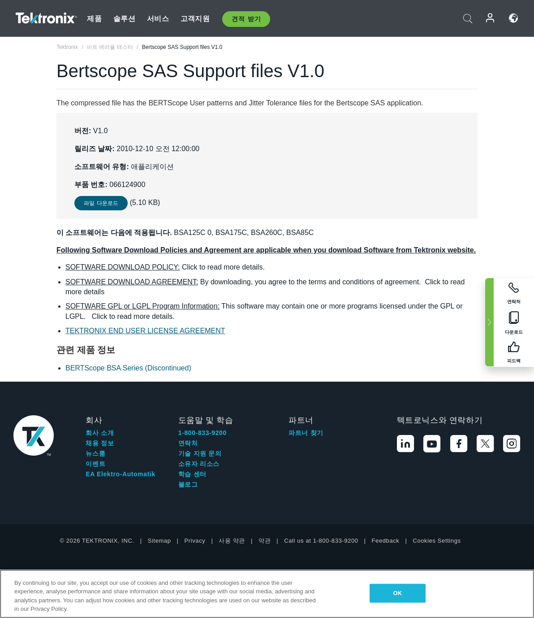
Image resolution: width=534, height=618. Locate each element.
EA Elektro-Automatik (120, 474)
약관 (264, 540)
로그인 (491, 18)
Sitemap (159, 540)
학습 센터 (192, 474)
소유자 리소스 (199, 463)
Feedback (386, 540)
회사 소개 (100, 432)
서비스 (157, 18)
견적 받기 (246, 18)
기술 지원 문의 (200, 453)
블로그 (188, 484)
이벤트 (95, 463)
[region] (267, 594)
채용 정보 (100, 443)
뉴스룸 (95, 453)
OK (397, 593)
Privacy (195, 540)
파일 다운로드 (101, 203)
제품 (94, 18)
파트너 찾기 (306, 432)
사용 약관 (232, 540)
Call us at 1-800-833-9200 (321, 540)
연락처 (188, 443)
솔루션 (124, 18)
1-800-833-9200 (202, 432)
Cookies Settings (437, 540)
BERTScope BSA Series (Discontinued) (128, 368)
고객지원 (195, 18)
